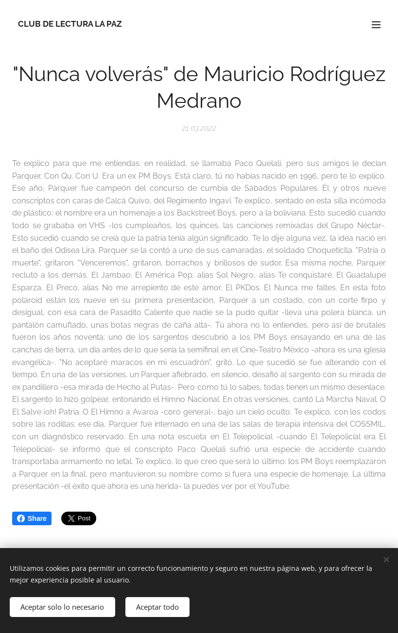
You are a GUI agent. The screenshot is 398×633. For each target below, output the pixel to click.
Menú (376, 24)
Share (32, 518)
